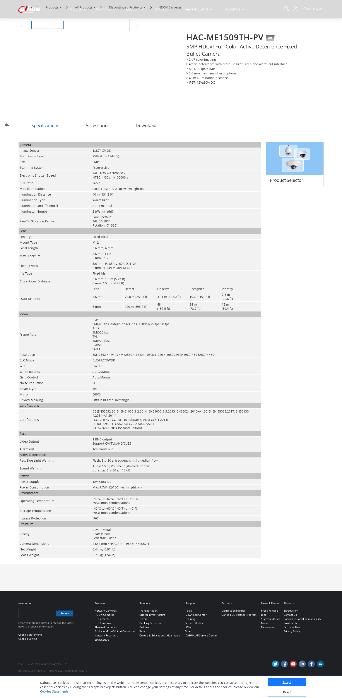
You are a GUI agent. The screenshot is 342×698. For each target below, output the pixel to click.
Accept (287, 682)
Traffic (143, 637)
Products (52, 26)
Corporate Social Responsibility (302, 637)
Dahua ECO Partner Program (238, 633)
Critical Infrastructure (152, 633)
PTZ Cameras (103, 641)
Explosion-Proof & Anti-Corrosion (115, 650)
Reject (287, 692)
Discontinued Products (125, 26)
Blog (264, 633)
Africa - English (313, 9)
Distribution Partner (233, 629)
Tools (188, 629)
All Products (83, 26)
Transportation (148, 629)
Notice (265, 641)
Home (25, 26)
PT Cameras (102, 637)
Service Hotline (194, 641)
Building (144, 645)
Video (188, 650)
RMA (188, 645)
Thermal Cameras (106, 645)
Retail (142, 650)
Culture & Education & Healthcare (159, 654)
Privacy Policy (292, 650)
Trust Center (291, 641)
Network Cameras (106, 629)
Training (190, 637)
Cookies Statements (54, 691)
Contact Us (290, 633)
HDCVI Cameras (170, 26)
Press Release (269, 629)
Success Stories (270, 637)
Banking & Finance (150, 641)
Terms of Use (292, 645)
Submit (64, 632)
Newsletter (267, 645)
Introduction (291, 629)
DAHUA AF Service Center (201, 654)
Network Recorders (106, 654)
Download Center (196, 633)
